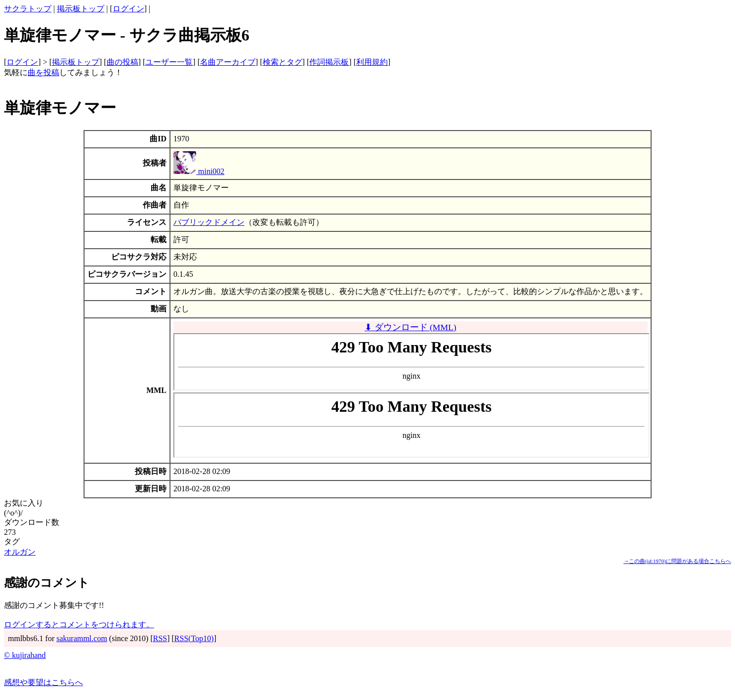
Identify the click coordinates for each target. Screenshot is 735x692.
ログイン (128, 8)
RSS (160, 638)
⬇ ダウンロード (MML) (410, 327)
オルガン (20, 552)
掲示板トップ (80, 8)
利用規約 (372, 62)
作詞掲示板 (329, 62)
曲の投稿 (122, 62)
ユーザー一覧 (169, 62)
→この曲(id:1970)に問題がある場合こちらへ (677, 561)
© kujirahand (25, 655)
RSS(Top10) (194, 638)
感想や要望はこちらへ (43, 682)
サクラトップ (27, 8)
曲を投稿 (43, 72)
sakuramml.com (81, 638)
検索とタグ (282, 62)
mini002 (198, 171)
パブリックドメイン (209, 222)
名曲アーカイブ (227, 62)
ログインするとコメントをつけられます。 (79, 624)
